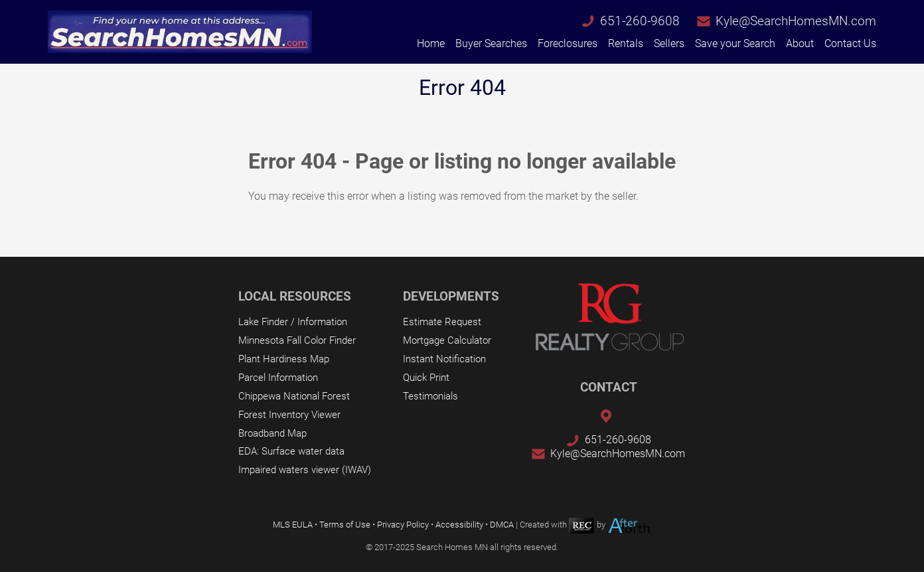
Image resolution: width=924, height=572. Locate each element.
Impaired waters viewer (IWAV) (304, 470)
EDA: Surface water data (291, 451)
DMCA (502, 525)
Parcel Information (278, 378)
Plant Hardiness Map (283, 359)
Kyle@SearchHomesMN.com (796, 21)
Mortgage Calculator (447, 340)
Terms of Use (344, 525)
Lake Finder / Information (292, 322)
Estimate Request (442, 322)
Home (431, 43)
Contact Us (850, 43)
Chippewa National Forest (294, 396)
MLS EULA (293, 525)
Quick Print (426, 378)
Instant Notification (444, 359)
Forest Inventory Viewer (289, 415)
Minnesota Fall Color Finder (297, 340)
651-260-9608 (640, 21)
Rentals (625, 43)
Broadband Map (272, 433)
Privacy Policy (403, 525)
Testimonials (430, 396)
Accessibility (459, 525)
